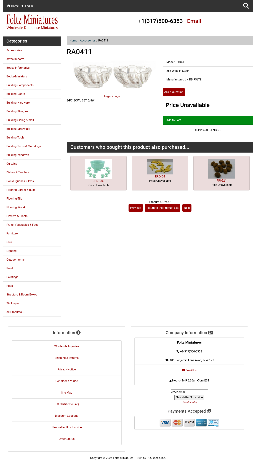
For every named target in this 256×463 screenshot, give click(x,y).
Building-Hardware (18, 102)
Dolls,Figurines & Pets (20, 181)
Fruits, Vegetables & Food (22, 224)
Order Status (67, 439)
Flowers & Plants (17, 216)
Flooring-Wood (15, 207)
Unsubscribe (189, 402)
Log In (27, 6)
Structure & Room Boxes (21, 294)
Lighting (11, 251)
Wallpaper (12, 303)
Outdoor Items (15, 259)
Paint (9, 268)
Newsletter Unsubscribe (67, 427)
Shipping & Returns (67, 358)
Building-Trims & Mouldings (23, 146)
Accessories (87, 40)
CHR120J (98, 181)
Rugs (9, 285)
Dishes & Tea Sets (17, 172)
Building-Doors (15, 94)
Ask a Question (173, 92)
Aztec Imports (15, 59)
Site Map (66, 392)
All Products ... (15, 312)
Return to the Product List (162, 208)
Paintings (12, 277)
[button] (246, 6)
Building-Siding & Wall (20, 120)
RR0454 (160, 176)
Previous (135, 208)
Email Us (189, 370)
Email (194, 21)
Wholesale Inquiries (66, 346)
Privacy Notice (67, 369)
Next (187, 208)
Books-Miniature (16, 76)
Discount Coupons (66, 415)
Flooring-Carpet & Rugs (21, 190)
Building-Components (20, 85)
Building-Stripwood (18, 128)
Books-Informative (18, 67)
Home (13, 6)
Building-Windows (17, 155)
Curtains (11, 163)
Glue (9, 242)
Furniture (12, 233)
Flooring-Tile (14, 198)
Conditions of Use (66, 381)
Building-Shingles (17, 111)
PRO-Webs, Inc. (156, 458)
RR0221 (221, 180)
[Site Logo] (45, 22)
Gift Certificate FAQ (67, 404)
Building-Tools (15, 137)
